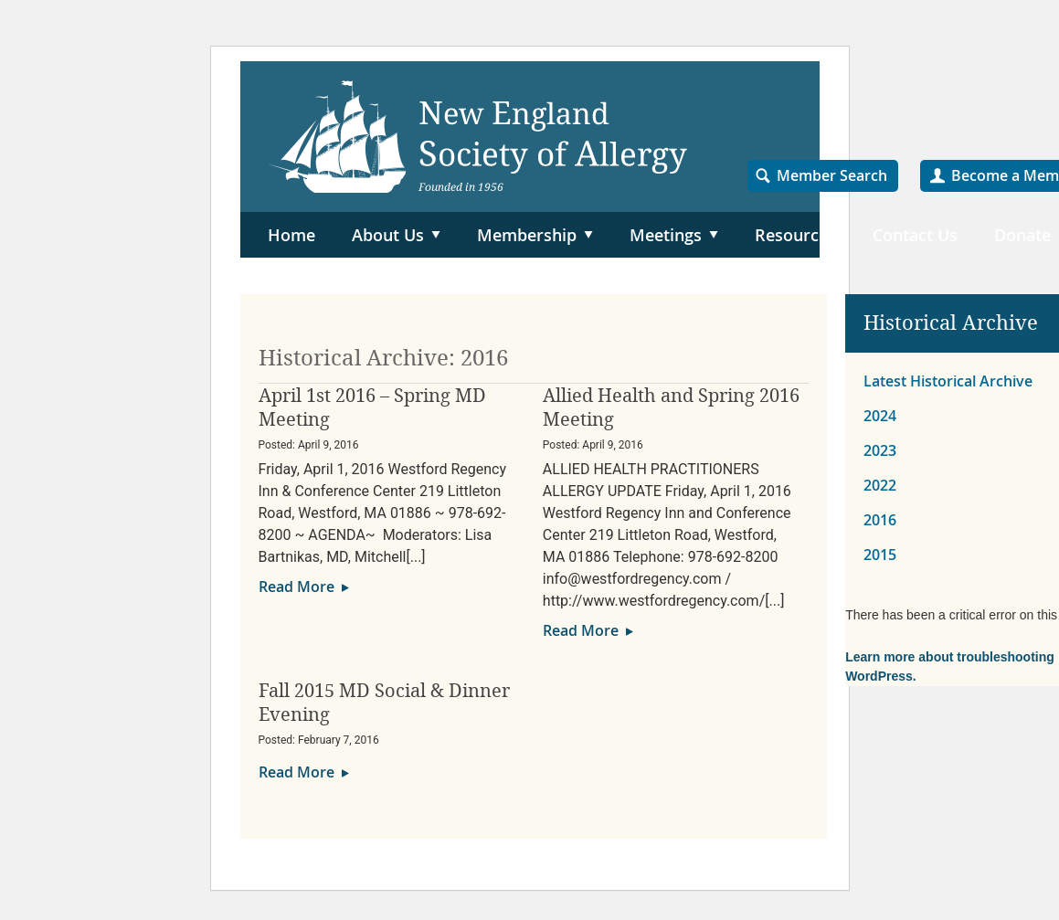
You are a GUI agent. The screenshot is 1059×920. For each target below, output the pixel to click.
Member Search (832, 175)
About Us (388, 235)
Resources (795, 235)
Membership (527, 235)
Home (291, 235)
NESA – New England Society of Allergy (478, 136)
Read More (296, 586)
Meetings (666, 235)
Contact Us (915, 235)
